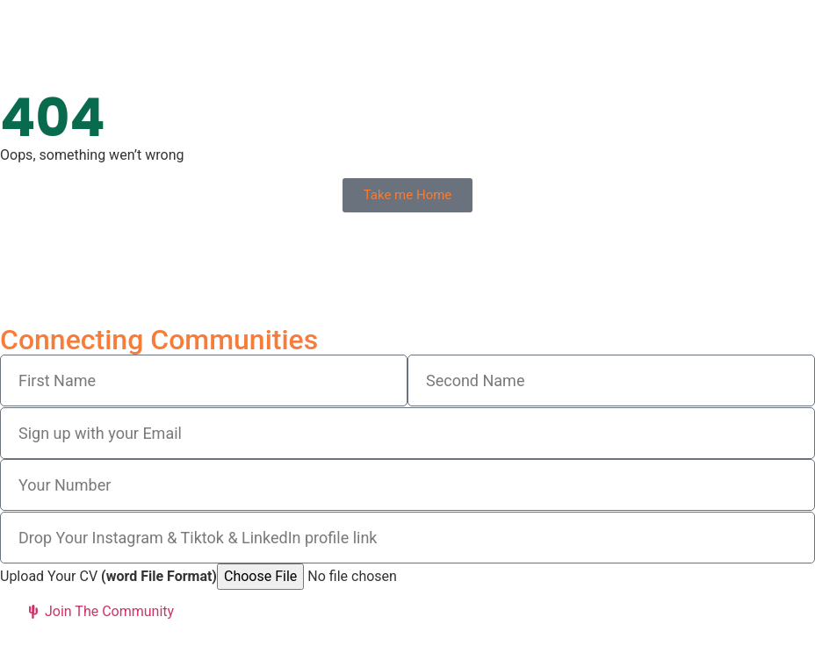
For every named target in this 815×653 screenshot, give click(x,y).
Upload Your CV (108, 577)
